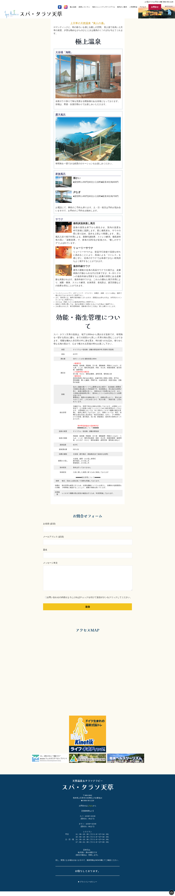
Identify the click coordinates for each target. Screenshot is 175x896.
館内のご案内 (122, 7)
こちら (90, 810)
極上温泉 (73, 7)
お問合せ (154, 7)
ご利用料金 (133, 7)
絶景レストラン (84, 7)
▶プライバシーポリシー (87, 886)
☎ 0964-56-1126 (166, 2)
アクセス (143, 7)
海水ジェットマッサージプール (103, 7)
